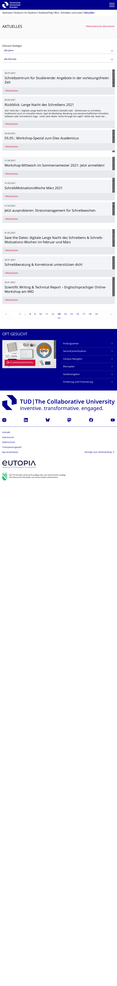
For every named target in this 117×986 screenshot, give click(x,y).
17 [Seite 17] (83, 815)
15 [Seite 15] (71, 815)
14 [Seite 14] (65, 815)
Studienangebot (71, 875)
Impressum (8, 939)
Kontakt (6, 934)
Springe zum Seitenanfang (98, 953)
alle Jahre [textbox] (9, 51)
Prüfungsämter (71, 845)
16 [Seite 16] (77, 815)
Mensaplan (69, 868)
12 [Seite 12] (52, 815)
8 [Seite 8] (30, 815)
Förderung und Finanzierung (78, 883)
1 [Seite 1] (20, 815)
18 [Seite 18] (90, 815)
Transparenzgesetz (12, 949)
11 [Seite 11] (46, 815)
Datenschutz (8, 944)
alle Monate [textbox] (10, 59)
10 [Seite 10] (40, 815)
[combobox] (58, 51)
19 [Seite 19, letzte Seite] (96, 815)
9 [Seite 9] (35, 815)
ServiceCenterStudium (74, 852)
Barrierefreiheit (10, 954)
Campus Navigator (72, 860)
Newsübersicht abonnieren (101, 26)
